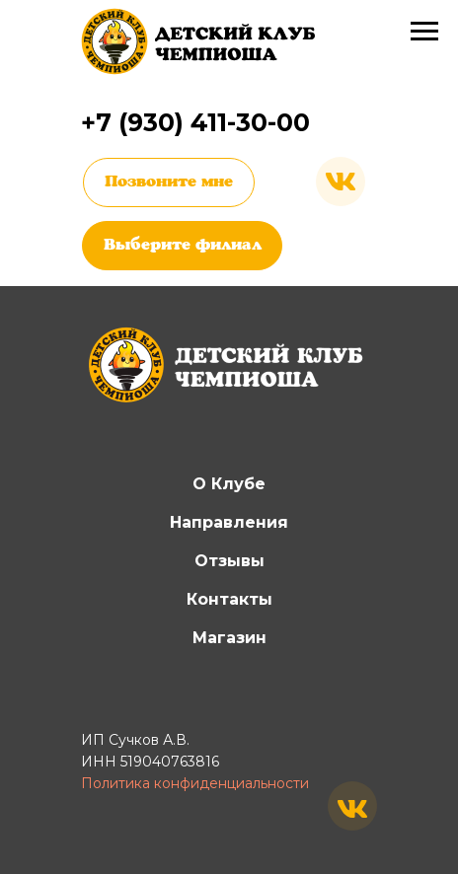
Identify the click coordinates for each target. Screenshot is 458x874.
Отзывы (229, 560)
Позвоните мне (169, 182)
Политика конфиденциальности (195, 783)
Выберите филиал (183, 245)
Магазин (229, 637)
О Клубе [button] (229, 483)
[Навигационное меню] (424, 31)
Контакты (229, 599)
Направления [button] (229, 522)
